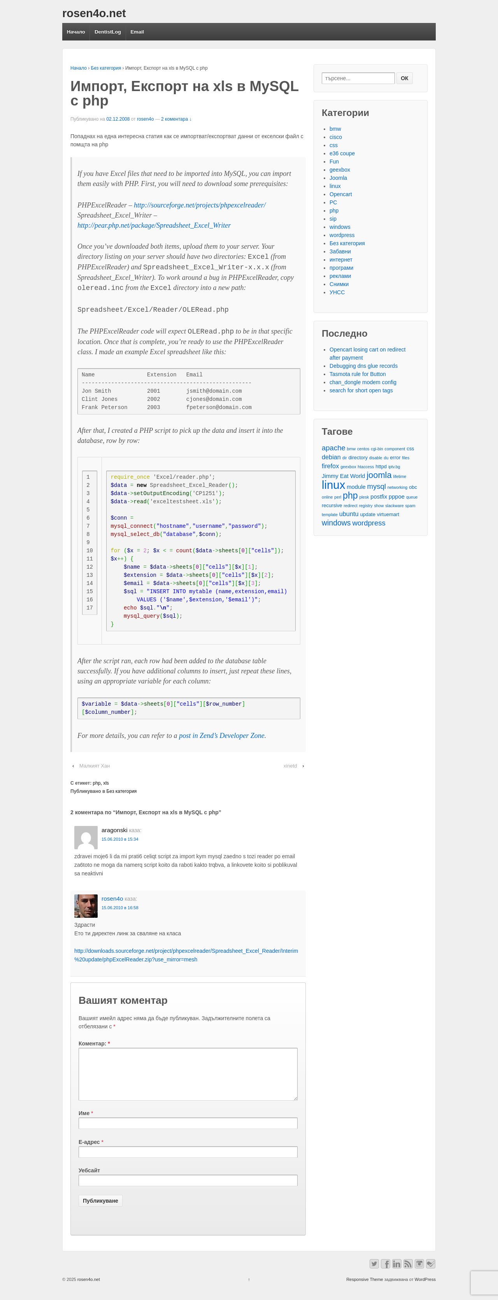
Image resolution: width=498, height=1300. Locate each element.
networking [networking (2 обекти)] (398, 487)
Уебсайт (89, 1180)
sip (333, 219)
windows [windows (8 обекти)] (336, 523)
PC (333, 202)
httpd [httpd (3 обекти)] (381, 466)
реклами (340, 276)
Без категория (106, 68)
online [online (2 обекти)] (327, 497)
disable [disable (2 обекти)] (375, 457)
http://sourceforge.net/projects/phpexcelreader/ (200, 205)
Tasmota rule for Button (358, 374)
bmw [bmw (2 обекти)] (351, 448)
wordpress (342, 235)
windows (340, 227)
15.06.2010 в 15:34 (120, 839)
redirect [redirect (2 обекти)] (351, 505)
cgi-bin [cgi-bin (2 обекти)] (377, 448)
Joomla (338, 178)
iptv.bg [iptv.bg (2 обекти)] (394, 466)
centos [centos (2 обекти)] (363, 448)
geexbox (340, 170)
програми (341, 268)
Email (137, 32)
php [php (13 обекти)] (350, 496)
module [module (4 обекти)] (356, 487)
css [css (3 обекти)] (410, 448)
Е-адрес (89, 1151)
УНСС (337, 292)
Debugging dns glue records (364, 366)
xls (106, 783)
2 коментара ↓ (176, 119)
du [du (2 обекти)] (386, 457)
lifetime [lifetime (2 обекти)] (400, 476)
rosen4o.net (94, 13)
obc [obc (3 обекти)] (413, 487)
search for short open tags (361, 390)
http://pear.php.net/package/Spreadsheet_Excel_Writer (154, 225)
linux (335, 186)
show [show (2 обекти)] (379, 505)
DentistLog (108, 32)
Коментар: (94, 1043)
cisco (336, 137)
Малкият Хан (94, 766)
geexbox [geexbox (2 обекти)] (348, 466)
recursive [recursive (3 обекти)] (332, 505)
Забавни (340, 251)
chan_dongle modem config (363, 382)
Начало (76, 32)
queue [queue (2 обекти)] (412, 497)
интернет (341, 259)
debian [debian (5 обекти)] (331, 456)
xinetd (290, 766)
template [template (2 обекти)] (330, 514)
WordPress (425, 1288)
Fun (334, 161)
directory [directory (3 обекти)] (357, 457)
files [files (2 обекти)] (405, 457)
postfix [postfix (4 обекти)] (378, 497)
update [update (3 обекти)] (367, 514)
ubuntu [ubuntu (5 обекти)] (349, 513)
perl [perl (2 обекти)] (337, 497)
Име (84, 1122)
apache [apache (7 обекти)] (333, 448)
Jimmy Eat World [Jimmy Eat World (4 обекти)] (343, 476)
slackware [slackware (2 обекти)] (394, 505)
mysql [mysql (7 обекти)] (376, 486)
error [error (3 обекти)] (395, 457)
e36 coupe (342, 153)
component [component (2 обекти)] (395, 448)
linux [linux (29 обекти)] (333, 485)
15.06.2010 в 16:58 (120, 907)
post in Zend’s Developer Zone (222, 736)
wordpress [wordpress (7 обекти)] (368, 523)
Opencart (341, 194)
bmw (335, 129)
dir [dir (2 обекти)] (344, 457)
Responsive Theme (364, 1288)
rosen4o (145, 119)
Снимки (339, 284)
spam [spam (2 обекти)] (410, 505)
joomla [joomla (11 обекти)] (378, 475)
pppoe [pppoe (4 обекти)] (397, 497)
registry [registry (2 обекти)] (366, 505)
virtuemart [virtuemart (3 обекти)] (388, 514)
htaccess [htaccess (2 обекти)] (366, 466)
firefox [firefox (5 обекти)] (330, 465)
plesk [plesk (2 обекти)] (364, 497)
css (334, 145)
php (97, 783)
